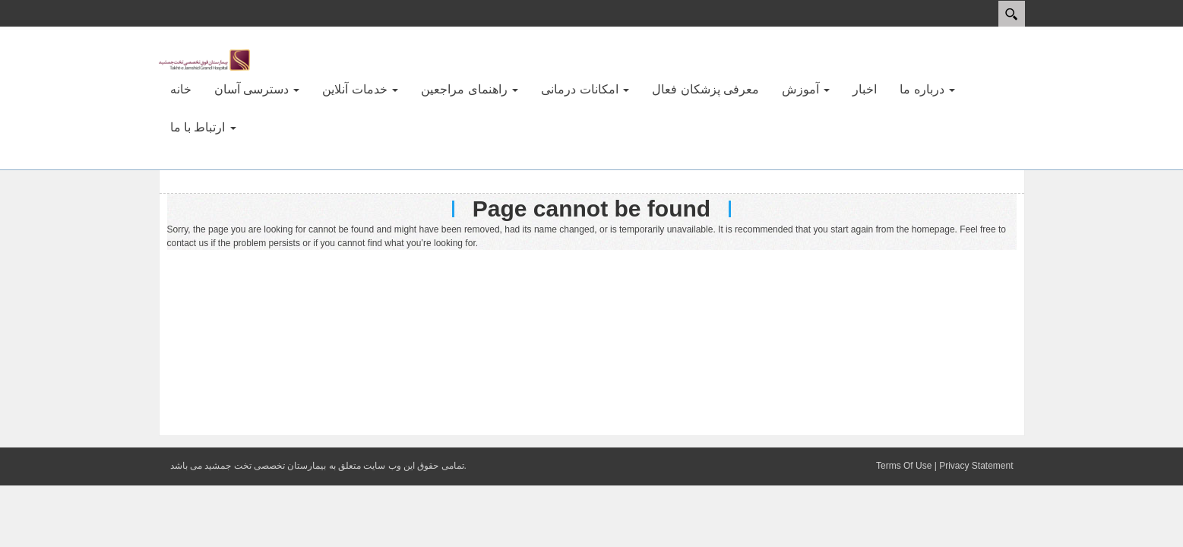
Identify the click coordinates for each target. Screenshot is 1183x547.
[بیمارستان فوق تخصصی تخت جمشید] (204, 59)
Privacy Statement (976, 465)
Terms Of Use (904, 465)
